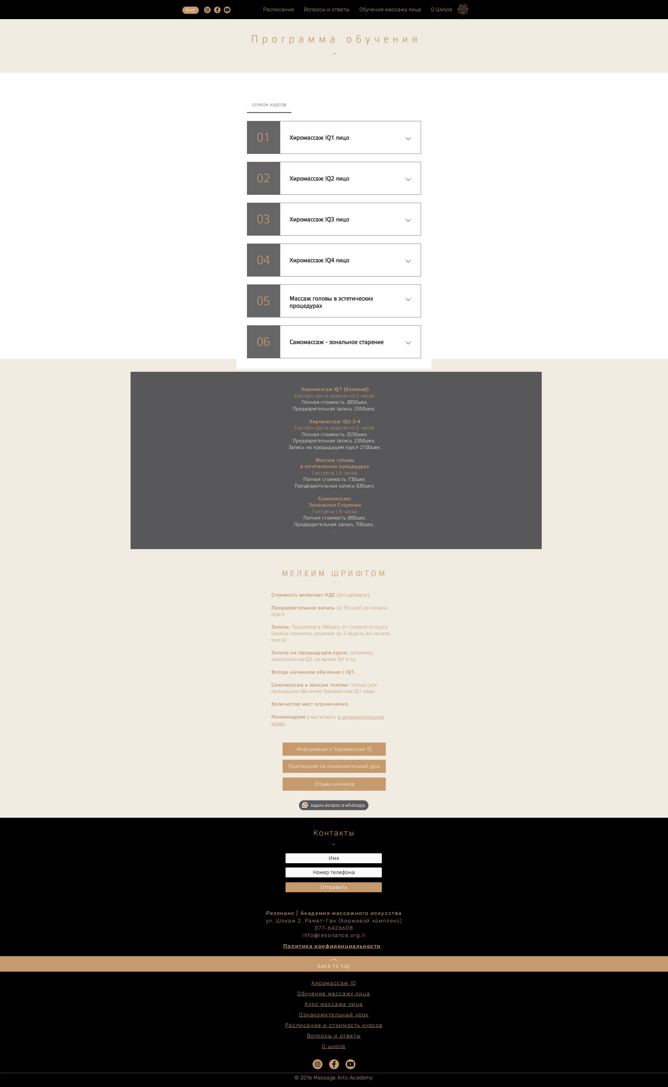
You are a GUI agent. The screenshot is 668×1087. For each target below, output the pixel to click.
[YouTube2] (227, 10)
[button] (334, 784)
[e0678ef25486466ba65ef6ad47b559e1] (217, 10)
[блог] (190, 10)
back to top (334, 966)
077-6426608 (334, 928)
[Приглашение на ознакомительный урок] (334, 766)
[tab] (269, 104)
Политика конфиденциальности (332, 946)
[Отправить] (334, 887)
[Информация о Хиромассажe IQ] (334, 749)
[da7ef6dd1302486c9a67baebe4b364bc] (207, 10)
